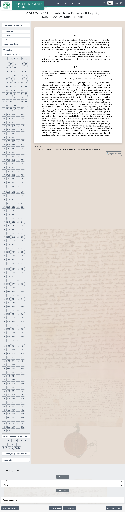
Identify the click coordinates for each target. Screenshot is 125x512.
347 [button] (13, 303)
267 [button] (13, 241)
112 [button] (13, 122)
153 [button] (18, 152)
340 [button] (4, 299)
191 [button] (8, 182)
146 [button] (8, 148)
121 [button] (8, 130)
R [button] (21, 444)
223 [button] (18, 207)
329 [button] (22, 288)
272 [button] (13, 244)
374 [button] (22, 321)
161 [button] (8, 160)
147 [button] (13, 148)
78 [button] (22, 98)
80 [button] (3, 101)
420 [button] (4, 361)
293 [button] (18, 259)
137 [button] (13, 141)
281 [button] (8, 252)
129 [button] (22, 133)
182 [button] (13, 175)
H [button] (25, 440)
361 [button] (8, 314)
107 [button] (13, 118)
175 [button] (4, 171)
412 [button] (13, 353)
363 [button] (18, 314)
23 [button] (26, 68)
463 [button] (18, 391)
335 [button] (4, 295)
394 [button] (22, 336)
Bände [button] (59, 3)
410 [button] (4, 353)
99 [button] (22, 109)
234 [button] (22, 214)
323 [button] (18, 284)
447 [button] (13, 380)
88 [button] (7, 105)
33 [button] (11, 75)
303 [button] (18, 269)
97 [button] (15, 109)
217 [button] (13, 203)
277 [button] (13, 248)
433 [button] (18, 368)
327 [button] (13, 288)
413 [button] (18, 353)
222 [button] (13, 207)
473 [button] (18, 398)
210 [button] (4, 199)
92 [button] (22, 105)
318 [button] (18, 280)
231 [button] (8, 214)
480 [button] (4, 406)
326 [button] (8, 288)
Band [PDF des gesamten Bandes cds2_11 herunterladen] (69, 508)
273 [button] (18, 244)
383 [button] (18, 329)
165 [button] (4, 163)
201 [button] (8, 192)
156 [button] (8, 156)
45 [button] (3, 83)
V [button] (6, 448)
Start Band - (12, 25)
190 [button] (4, 182)
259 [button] (22, 233)
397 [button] (13, 340)
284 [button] (22, 252)
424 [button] (22, 361)
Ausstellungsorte (10, 500)
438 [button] (18, 372)
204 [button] (22, 192)
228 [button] (18, 211)
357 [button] (13, 310)
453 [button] (18, 383)
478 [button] (18, 402)
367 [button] (13, 318)
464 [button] (22, 391)
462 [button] (13, 391)
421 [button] (8, 361)
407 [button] (13, 350)
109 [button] (22, 118)
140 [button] (4, 145)
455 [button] (4, 387)
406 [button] (8, 350)
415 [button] (4, 357)
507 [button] (13, 427)
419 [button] (22, 357)
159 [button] (22, 156)
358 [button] (18, 310)
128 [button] (18, 133)
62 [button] (15, 90)
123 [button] (18, 130)
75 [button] (11, 98)
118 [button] (18, 126)
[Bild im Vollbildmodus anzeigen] (122, 24)
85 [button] (22, 101)
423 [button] (18, 361)
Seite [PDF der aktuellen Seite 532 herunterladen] (55, 508)
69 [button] (15, 94)
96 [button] (11, 109)
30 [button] (26, 71)
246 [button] (8, 226)
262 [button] (13, 237)
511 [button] (8, 431)
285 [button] (4, 256)
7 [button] (19, 58)
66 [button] (3, 94)
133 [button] (18, 137)
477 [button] (13, 402)
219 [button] (22, 203)
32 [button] (7, 75)
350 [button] (4, 306)
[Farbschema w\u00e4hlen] (121, 3)
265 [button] (4, 241)
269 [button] (22, 241)
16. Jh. (5, 485)
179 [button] (22, 171)
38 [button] (3, 79)
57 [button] (22, 86)
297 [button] (13, 263)
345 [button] (4, 303)
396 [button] (8, 340)
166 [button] (8, 163)
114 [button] (22, 122)
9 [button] (25, 58)
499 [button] (22, 417)
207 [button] (13, 196)
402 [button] (13, 346)
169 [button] (22, 163)
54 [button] (11, 86)
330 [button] (4, 291)
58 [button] (26, 86)
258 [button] (18, 233)
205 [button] (4, 196)
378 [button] (18, 325)
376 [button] (8, 325)
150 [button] (4, 152)
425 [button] (4, 365)
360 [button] (4, 314)
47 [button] (11, 83)
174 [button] (22, 167)
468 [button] (18, 395)
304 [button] (22, 269)
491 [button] (8, 413)
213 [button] (18, 199)
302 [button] (13, 269)
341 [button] (8, 299)
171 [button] (8, 167)
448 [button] (18, 380)
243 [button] (18, 222)
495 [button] (4, 417)
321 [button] (8, 284)
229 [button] (22, 211)
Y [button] (12, 448)
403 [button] (18, 346)
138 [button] (18, 141)
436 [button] (8, 372)
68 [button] (11, 94)
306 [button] (8, 273)
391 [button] (8, 336)
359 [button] (22, 310)
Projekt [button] (68, 3)
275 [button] (4, 248)
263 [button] (18, 237)
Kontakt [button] (78, 3)
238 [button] (18, 218)
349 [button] (22, 303)
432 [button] (13, 368)
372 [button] (13, 321)
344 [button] (22, 299)
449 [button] (22, 380)
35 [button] (18, 75)
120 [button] (4, 130)
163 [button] (18, 160)
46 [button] (7, 83)
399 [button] (22, 340)
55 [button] (15, 86)
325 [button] (4, 288)
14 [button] (18, 64)
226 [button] (8, 211)
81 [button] (7, 101)
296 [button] (8, 263)
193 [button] (18, 182)
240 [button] (4, 222)
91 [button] (18, 105)
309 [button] (22, 273)
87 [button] (3, 105)
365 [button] (4, 318)
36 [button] (22, 75)
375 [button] (4, 325)
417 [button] (13, 357)
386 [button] (8, 333)
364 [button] (22, 314)
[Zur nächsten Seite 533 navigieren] (114, 508)
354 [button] (22, 306)
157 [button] (13, 156)
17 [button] (3, 68)
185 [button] (4, 179)
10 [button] (3, 64)
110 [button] (4, 122)
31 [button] (3, 75)
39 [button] (7, 79)
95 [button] (7, 109)
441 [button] (8, 376)
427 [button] (13, 365)
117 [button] (13, 126)
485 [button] (4, 410)
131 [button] (8, 137)
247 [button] (13, 226)
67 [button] (7, 94)
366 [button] (8, 318)
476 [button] (8, 402)
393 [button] (18, 336)
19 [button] (11, 68)
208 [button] (18, 196)
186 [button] (8, 179)
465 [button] (4, 395)
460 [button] (4, 391)
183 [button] (18, 175)
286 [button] (8, 256)
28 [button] (18, 71)
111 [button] (8, 122)
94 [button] (3, 109)
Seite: (105, 3)
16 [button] (26, 64)
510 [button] (4, 431)
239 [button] (22, 218)
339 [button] (22, 295)
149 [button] (22, 148)
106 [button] (8, 118)
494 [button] (22, 413)
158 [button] (18, 156)
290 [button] (4, 259)
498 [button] (18, 417)
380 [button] (4, 329)
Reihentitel (8, 32)
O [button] (15, 444)
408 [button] (18, 350)
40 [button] (11, 79)
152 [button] (13, 152)
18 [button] (7, 68)
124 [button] (22, 130)
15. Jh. (5, 481)
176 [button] (8, 171)
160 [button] (4, 160)
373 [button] (18, 321)
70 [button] (18, 94)
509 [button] (22, 427)
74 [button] (7, 98)
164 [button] (22, 160)
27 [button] (15, 71)
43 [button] (22, 79)
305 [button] (4, 273)
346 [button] (8, 303)
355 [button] (4, 310)
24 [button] (3, 71)
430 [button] (4, 368)
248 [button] (18, 226)
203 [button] (18, 192)
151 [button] (8, 152)
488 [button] (18, 410)
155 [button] (4, 156)
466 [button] (8, 395)
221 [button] (8, 207)
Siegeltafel (7, 460)
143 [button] (18, 145)
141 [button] (8, 145)
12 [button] (11, 64)
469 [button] (22, 395)
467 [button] (13, 395)
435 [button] (4, 372)
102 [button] (13, 115)
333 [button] (18, 291)
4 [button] (11, 58)
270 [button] (4, 244)
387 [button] (13, 333)
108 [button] (18, 118)
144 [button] (22, 145)
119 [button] (22, 126)
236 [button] (8, 218)
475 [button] (4, 402)
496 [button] (8, 417)
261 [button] (8, 237)
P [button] (18, 444)
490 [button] (4, 413)
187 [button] (13, 179)
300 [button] (4, 269)
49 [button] (18, 83)
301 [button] (8, 269)
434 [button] (22, 368)
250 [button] (4, 229)
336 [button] (8, 295)
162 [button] (13, 160)
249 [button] (22, 226)
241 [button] (8, 222)
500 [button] (4, 423)
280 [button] (4, 252)
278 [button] (18, 248)
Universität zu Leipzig (12, 54)
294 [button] (22, 259)
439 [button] (22, 372)
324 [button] (22, 284)
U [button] (3, 448)
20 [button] (15, 68)
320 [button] (4, 284)
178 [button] (18, 171)
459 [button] (22, 387)
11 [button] (7, 64)
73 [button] (3, 98)
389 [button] (22, 333)
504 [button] (22, 423)
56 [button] (18, 86)
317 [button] (13, 280)
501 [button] (8, 423)
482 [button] (13, 406)
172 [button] (13, 167)
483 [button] (18, 406)
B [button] (5, 440)
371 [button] (8, 321)
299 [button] (22, 263)
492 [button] (13, 413)
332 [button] (13, 291)
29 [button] (22, 71)
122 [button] (13, 130)
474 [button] (22, 398)
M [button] (9, 444)
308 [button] (18, 273)
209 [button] (22, 196)
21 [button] (18, 68)
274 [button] (22, 244)
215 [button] (4, 203)
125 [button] (4, 133)
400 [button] (4, 346)
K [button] (3, 444)
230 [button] (4, 214)
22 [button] (22, 68)
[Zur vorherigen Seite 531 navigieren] (10, 508)
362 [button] (13, 314)
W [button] (9, 448)
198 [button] (18, 186)
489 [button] (22, 410)
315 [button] (4, 280)
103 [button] (18, 115)
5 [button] (14, 58)
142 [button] (13, 145)
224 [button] (22, 207)
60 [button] (7, 90)
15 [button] (22, 64)
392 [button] (13, 336)
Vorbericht (7, 40)
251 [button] (8, 229)
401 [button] (8, 346)
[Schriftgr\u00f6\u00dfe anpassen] (116, 3)
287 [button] (13, 256)
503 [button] (18, 423)
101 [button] (8, 115)
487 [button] (13, 410)
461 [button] (8, 391)
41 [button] (15, 79)
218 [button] (18, 203)
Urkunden (7, 50)
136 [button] (8, 141)
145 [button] (4, 148)
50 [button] (22, 83)
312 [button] (13, 276)
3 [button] (8, 58)
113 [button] (18, 122)
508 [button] (18, 427)
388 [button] (18, 333)
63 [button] (18, 90)
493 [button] (18, 413)
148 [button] (18, 148)
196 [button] (8, 186)
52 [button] (3, 86)
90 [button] (15, 105)
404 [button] (22, 346)
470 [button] (4, 398)
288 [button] (18, 256)
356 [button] (8, 310)
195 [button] (4, 186)
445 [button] (4, 380)
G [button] (22, 440)
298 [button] (18, 263)
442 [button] (13, 376)
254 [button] (22, 229)
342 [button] (13, 299)
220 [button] (4, 207)
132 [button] (13, 137)
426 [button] (8, 365)
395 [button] (4, 340)
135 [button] (4, 141)
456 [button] (8, 387)
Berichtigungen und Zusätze (15, 454)
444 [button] (22, 376)
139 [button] (22, 141)
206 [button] (8, 196)
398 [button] (18, 340)
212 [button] (13, 199)
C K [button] (9, 440)
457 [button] (13, 387)
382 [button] (13, 329)
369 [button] (22, 318)
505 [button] (4, 427)
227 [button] (13, 211)
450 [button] (4, 383)
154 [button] (22, 152)
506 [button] (8, 427)
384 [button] (22, 329)
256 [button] (8, 233)
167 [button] (13, 163)
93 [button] (26, 105)
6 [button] (17, 58)
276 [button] (8, 248)
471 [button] (8, 398)
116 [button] (8, 126)
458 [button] (18, 387)
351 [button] (8, 306)
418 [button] (18, 357)
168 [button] (18, 163)
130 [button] (4, 137)
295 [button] (4, 263)
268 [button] (18, 241)
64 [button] (22, 90)
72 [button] (26, 94)
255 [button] (4, 233)
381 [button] (8, 329)
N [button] (12, 444)
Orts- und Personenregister (15, 436)
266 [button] (8, 241)
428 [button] (18, 365)
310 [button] (4, 276)
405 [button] (4, 350)
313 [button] (18, 276)
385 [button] (4, 333)
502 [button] (13, 423)
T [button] (26, 444)
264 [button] (22, 237)
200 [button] (4, 192)
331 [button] (8, 291)
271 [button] (8, 244)
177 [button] (13, 171)
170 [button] (4, 167)
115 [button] (4, 126)
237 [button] (13, 218)
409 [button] (22, 350)
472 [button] (13, 398)
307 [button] (13, 273)
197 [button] (13, 186)
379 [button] (22, 325)
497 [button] (13, 417)
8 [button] (22, 58)
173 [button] (18, 167)
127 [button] (13, 133)
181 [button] (8, 175)
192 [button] (13, 182)
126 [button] (8, 133)
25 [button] (7, 71)
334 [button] (22, 291)
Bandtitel (7, 36)
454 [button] (22, 383)
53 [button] (7, 86)
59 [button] (3, 90)
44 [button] (26, 79)
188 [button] (18, 179)
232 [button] (13, 214)
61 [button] (11, 90)
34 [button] (15, 75)
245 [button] (4, 226)
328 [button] (18, 288)
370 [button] (4, 321)
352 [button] (13, 306)
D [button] (13, 440)
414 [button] (22, 353)
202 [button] (13, 192)
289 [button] (22, 256)
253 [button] (18, 229)
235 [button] (4, 218)
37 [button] (26, 75)
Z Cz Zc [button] (17, 448)
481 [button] (8, 406)
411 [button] (8, 353)
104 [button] (22, 115)
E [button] (16, 440)
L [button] (5, 444)
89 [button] (11, 105)
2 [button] (5, 58)
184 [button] (22, 175)
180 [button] (4, 175)
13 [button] (15, 64)
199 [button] (22, 186)
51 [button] (26, 83)
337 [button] (13, 295)
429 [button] (22, 365)
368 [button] (18, 318)
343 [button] (18, 299)
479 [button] (22, 402)
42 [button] (18, 79)
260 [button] (4, 237)
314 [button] (22, 276)
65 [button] (26, 90)
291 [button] (8, 259)
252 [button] (13, 229)
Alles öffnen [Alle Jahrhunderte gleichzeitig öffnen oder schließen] (63, 477)
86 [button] (26, 101)
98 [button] (18, 109)
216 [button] (8, 203)
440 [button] (4, 376)
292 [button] (13, 259)
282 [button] (13, 252)
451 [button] (8, 383)
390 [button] (4, 336)
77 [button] (18, 98)
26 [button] (11, 71)
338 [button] (18, 295)
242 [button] (13, 222)
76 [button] (15, 98)
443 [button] (18, 376)
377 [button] (13, 325)
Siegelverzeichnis (10, 44)
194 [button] (22, 182)
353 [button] (18, 306)
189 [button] (22, 179)
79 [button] (26, 98)
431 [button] (8, 368)
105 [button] (4, 118)
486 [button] (8, 410)
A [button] (3, 440)
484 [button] (22, 406)
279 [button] (22, 248)
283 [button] (18, 252)
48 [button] (15, 83)
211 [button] (8, 199)
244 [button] (22, 222)
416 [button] (8, 357)
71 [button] (22, 94)
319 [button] (22, 280)
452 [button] (13, 383)
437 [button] (13, 372)
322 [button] (13, 284)
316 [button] (8, 280)
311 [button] (8, 276)
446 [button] (8, 380)
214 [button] (22, 199)
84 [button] (18, 101)
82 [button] (11, 101)
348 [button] (18, 303)
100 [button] (4, 115)
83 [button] (15, 101)
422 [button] (13, 361)
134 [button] (22, 137)
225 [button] (4, 211)
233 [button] (18, 214)
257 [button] (13, 233)
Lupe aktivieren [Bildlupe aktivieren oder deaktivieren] (113, 153)
